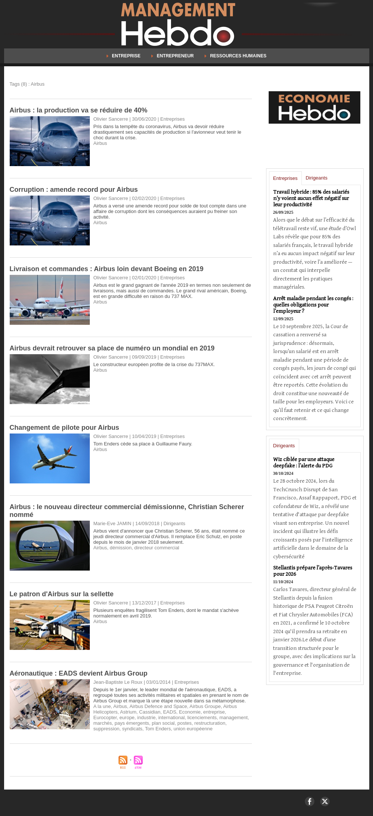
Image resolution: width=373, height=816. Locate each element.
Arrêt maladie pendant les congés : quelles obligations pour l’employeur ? (313, 304)
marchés (103, 723)
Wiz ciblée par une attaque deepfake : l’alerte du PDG (303, 462)
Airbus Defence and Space (158, 706)
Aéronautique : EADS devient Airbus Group (79, 673)
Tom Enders (158, 728)
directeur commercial (156, 547)
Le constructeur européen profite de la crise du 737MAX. (154, 364)
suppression (107, 728)
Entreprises (285, 178)
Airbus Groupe (205, 706)
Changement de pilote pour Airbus (64, 427)
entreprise (214, 712)
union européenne (193, 728)
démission (121, 547)
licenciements (202, 717)
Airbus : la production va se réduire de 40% (79, 110)
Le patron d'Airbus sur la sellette (62, 594)
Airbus (100, 143)
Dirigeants (317, 178)
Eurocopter (105, 717)
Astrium (128, 712)
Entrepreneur (173, 55)
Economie (189, 712)
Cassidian (149, 712)
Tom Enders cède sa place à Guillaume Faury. (143, 444)
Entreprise (124, 55)
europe (127, 717)
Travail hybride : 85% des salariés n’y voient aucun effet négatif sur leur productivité (311, 198)
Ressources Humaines (235, 55)
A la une (102, 706)
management (233, 717)
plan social (163, 723)
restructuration (210, 723)
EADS (169, 712)
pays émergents (132, 723)
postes (184, 723)
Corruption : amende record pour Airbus (74, 189)
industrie (146, 717)
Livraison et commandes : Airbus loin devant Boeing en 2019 (106, 269)
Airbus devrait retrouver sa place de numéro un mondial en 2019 (112, 348)
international (171, 717)
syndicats (132, 728)
